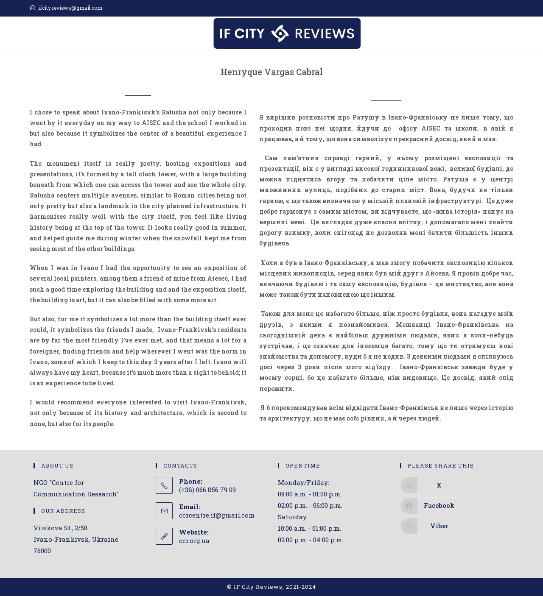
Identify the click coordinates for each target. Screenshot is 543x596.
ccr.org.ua (194, 540)
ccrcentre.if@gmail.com (217, 515)
